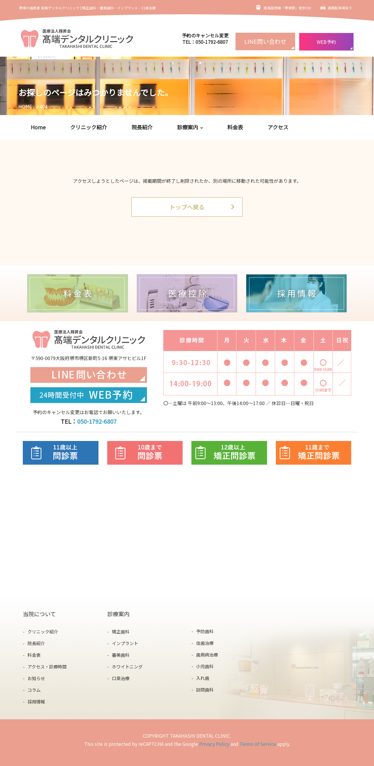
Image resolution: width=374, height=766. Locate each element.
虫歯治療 (205, 643)
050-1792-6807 (97, 421)
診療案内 (187, 127)
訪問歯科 (205, 689)
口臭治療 (120, 678)
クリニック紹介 (88, 127)
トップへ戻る (187, 207)
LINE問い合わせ (265, 41)
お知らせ (36, 678)
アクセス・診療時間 (47, 666)
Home (38, 127)
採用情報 (36, 701)
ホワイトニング (127, 666)
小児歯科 (205, 666)
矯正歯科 (120, 631)
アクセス (278, 127)
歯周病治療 (207, 655)
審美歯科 (120, 655)
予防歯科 (205, 631)
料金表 (235, 127)
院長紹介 (142, 127)
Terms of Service (258, 743)
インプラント (125, 643)
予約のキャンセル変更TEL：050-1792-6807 (205, 38)
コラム (34, 689)
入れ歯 (203, 677)
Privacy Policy (214, 743)
